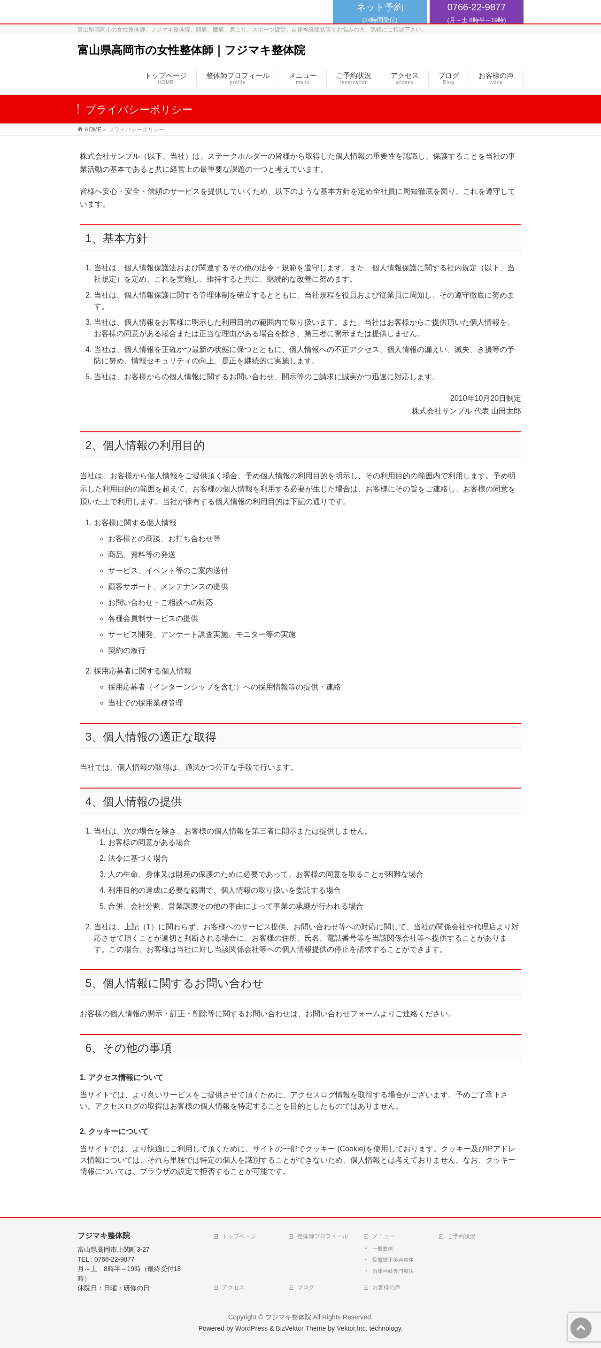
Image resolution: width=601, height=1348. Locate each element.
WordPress (251, 1328)
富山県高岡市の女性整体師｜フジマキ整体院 (191, 50)
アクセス (233, 1287)
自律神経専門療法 (393, 1271)
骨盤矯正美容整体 (393, 1260)
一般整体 (382, 1248)
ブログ (305, 1287)
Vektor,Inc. (352, 1328)
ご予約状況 (461, 1236)
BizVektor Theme (301, 1328)
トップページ (239, 1236)
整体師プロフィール (322, 1236)
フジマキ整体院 (288, 1317)
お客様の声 (386, 1287)
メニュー (383, 1236)
